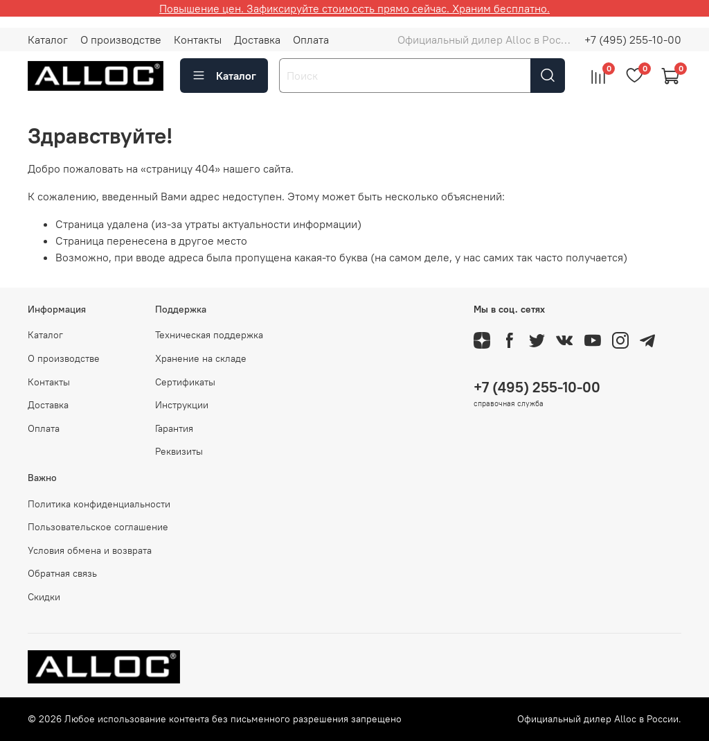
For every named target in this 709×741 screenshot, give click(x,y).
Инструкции (181, 405)
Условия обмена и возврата (90, 550)
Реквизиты (179, 451)
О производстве (120, 39)
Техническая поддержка (209, 335)
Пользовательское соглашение (98, 527)
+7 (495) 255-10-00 (632, 39)
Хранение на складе (200, 358)
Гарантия (174, 428)
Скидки (44, 597)
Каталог (48, 39)
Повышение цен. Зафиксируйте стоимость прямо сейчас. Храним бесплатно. (354, 8)
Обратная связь (62, 573)
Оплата (311, 39)
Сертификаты (185, 382)
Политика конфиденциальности (99, 504)
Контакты (198, 39)
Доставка (257, 39)
